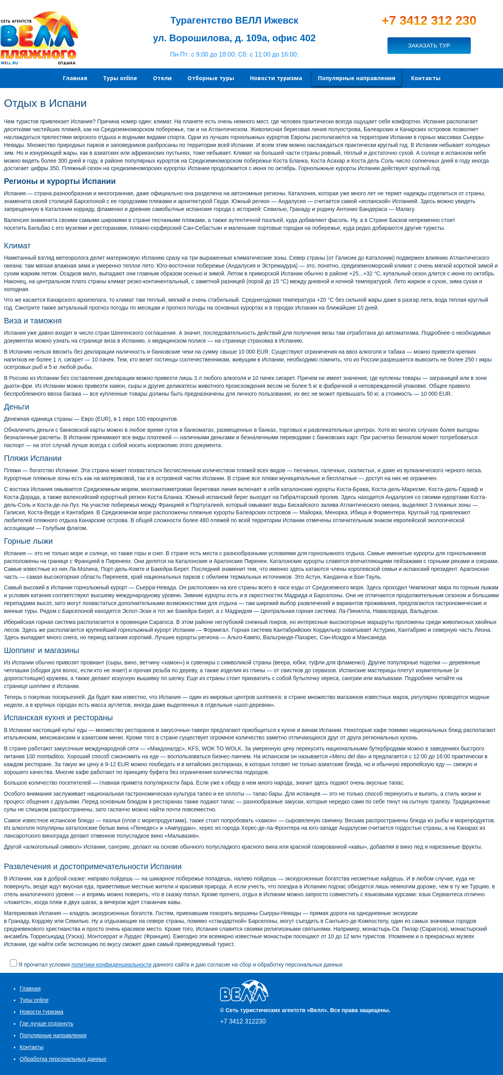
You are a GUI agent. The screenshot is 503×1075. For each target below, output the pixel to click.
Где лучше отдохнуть (46, 1023)
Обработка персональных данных (63, 1059)
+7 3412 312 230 (429, 20)
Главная (30, 988)
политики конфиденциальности (112, 964)
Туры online (34, 1000)
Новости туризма (41, 1012)
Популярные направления (53, 1035)
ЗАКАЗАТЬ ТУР (429, 45)
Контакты (31, 1047)
